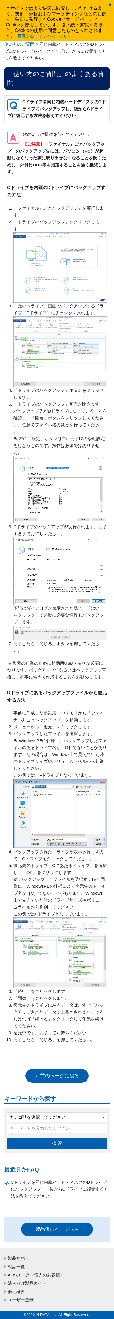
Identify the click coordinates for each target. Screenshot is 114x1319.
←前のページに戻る (57, 1076)
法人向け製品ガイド (27, 1283)
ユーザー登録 (21, 1299)
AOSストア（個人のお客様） (36, 1274)
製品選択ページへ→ (57, 1229)
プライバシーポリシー (57, 36)
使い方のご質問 (19, 44)
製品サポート (21, 1258)
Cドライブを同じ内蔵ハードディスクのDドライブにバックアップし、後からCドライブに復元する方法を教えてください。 (60, 1189)
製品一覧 (16, 1266)
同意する (26, 36)
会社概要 (16, 1291)
